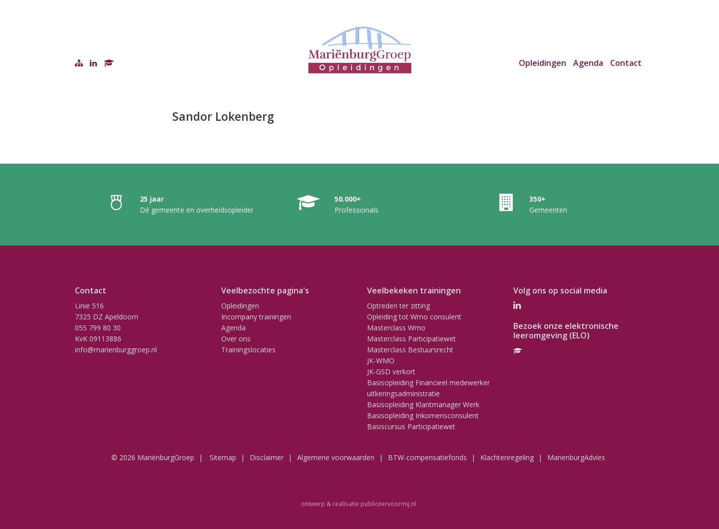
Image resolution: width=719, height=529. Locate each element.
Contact (626, 62)
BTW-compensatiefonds (427, 457)
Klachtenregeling (507, 457)
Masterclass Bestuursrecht (410, 349)
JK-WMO (380, 360)
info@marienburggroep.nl (116, 349)
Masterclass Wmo (396, 327)
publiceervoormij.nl (388, 504)
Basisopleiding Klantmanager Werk (423, 404)
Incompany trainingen (256, 316)
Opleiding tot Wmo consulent (414, 316)
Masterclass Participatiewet (411, 338)
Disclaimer (267, 457)
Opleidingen (542, 62)
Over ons (236, 338)
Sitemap (223, 457)
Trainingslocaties (248, 349)
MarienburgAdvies (576, 457)
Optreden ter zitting (398, 305)
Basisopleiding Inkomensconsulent (423, 415)
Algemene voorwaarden (335, 457)
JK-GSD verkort (391, 371)
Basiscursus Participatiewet (411, 426)
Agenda (588, 62)
